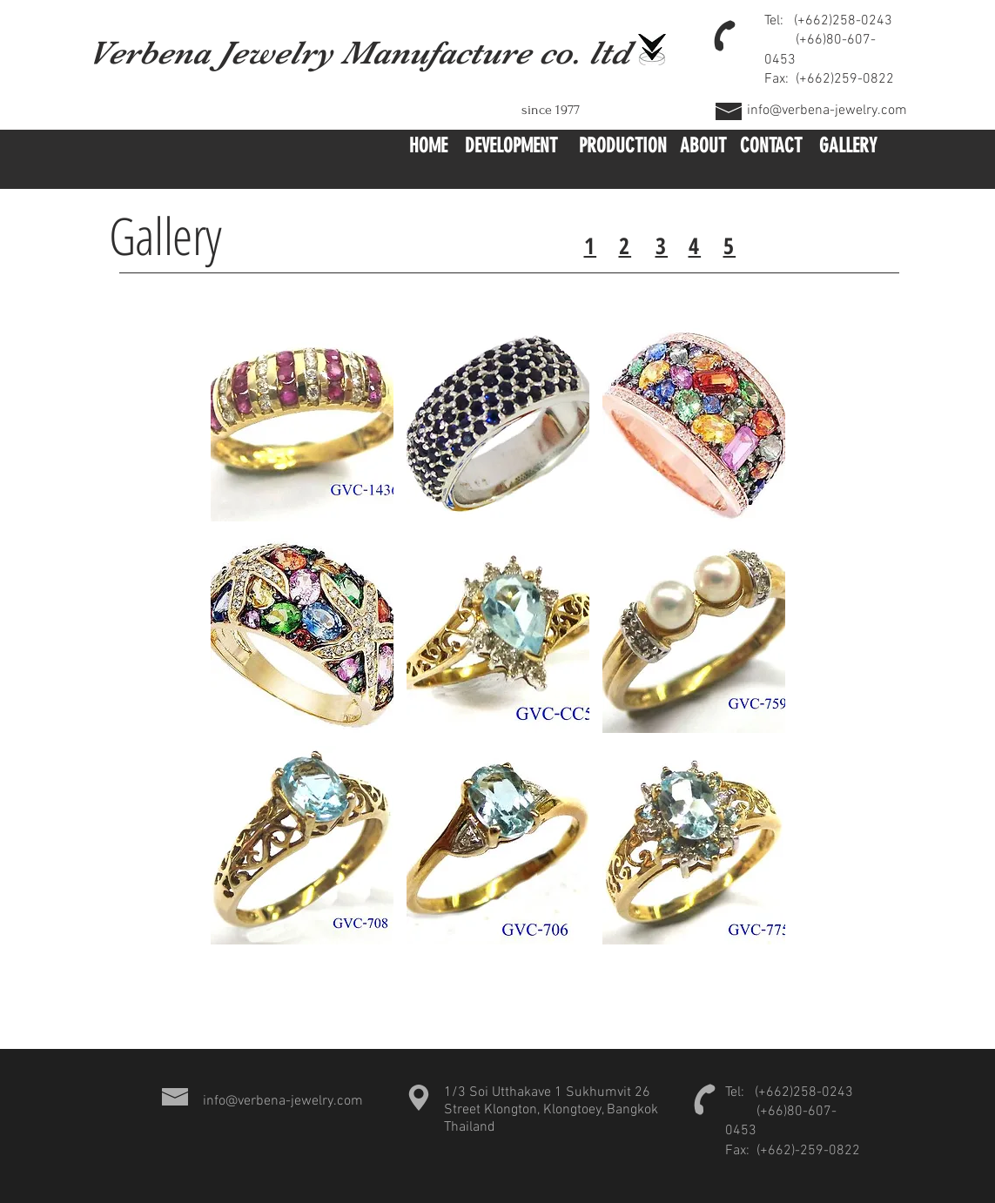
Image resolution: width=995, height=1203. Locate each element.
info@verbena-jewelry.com (827, 110)
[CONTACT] (771, 147)
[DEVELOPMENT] (511, 147)
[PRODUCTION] (623, 147)
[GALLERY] (848, 147)
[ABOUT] (703, 147)
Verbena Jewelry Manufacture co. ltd (359, 52)
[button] (302, 422)
